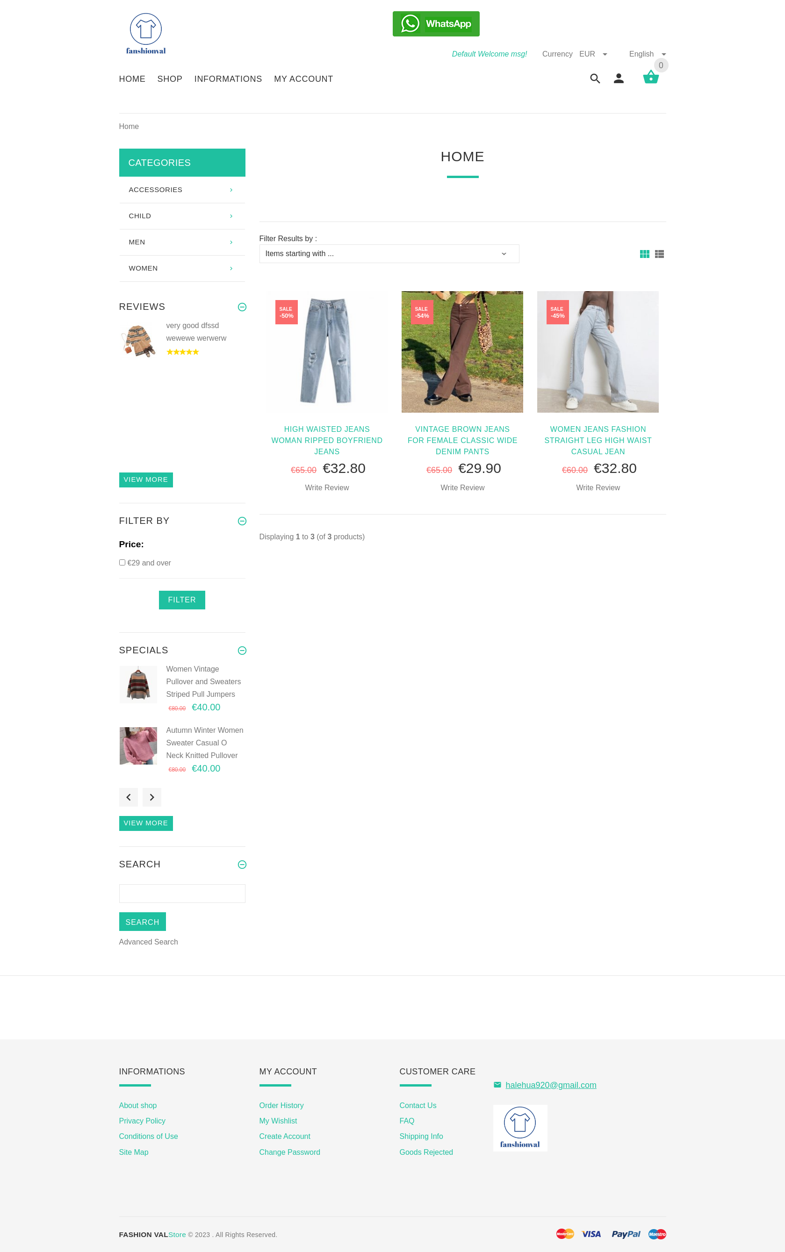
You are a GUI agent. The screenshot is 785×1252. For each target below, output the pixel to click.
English (647, 54)
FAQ (407, 1121)
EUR (594, 54)
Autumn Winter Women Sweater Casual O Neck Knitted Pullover (205, 742)
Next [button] (152, 797)
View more (146, 479)
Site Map (134, 1152)
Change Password (290, 1152)
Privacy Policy (142, 1121)
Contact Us (418, 1105)
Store (153, 1234)
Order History (281, 1105)
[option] (182, 350)
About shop (138, 1105)
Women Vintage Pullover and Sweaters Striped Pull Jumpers (203, 681)
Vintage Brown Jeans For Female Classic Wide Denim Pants (463, 440)
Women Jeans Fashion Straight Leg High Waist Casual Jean (598, 440)
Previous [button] (128, 797)
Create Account (284, 1136)
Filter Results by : (288, 238)
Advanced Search (148, 942)
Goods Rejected (427, 1152)
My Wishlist (278, 1121)
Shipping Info (421, 1136)
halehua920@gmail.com (551, 1085)
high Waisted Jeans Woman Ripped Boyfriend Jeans (326, 440)
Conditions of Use (148, 1136)
